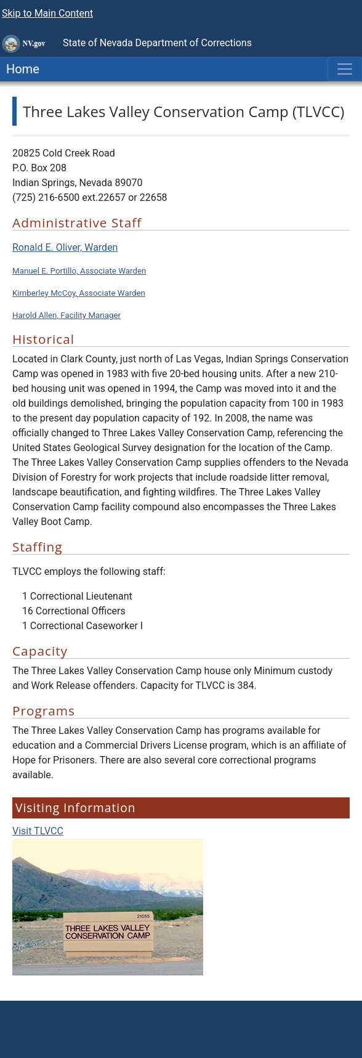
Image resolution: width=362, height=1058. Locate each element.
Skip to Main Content (47, 13)
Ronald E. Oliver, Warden (65, 247)
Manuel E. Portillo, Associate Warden (79, 270)
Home (19, 69)
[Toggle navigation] (345, 69)
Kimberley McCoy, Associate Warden (78, 293)
